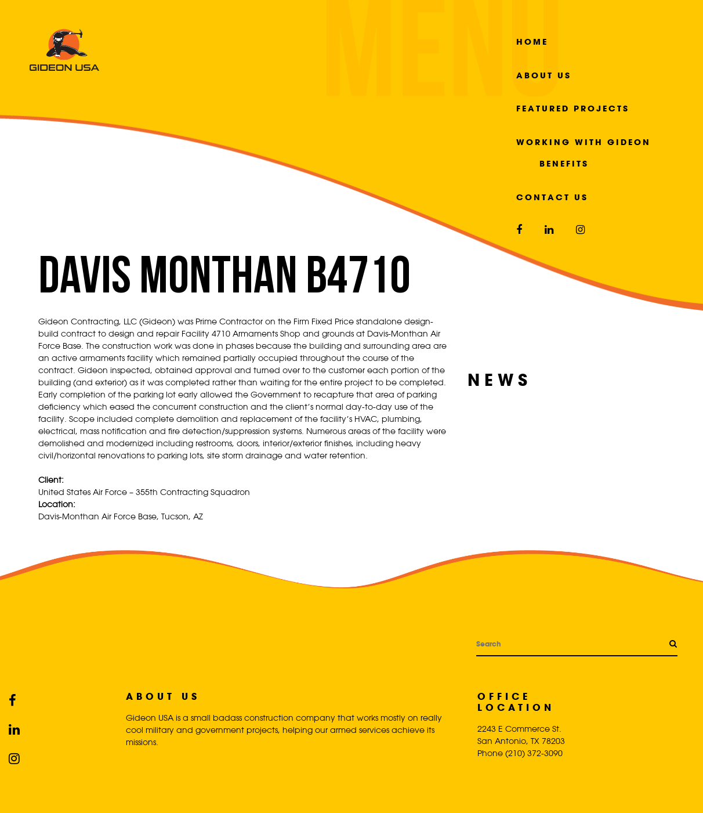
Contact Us (552, 197)
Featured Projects (572, 108)
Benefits (564, 163)
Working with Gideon (583, 141)
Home (532, 41)
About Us (543, 75)
